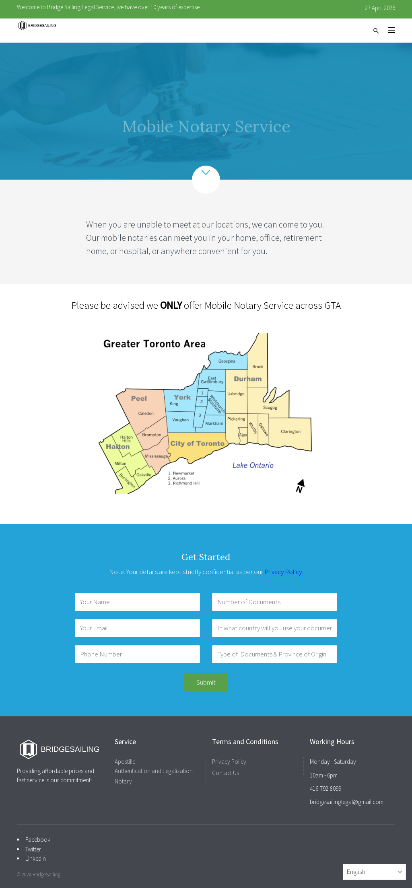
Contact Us (225, 773)
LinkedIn (35, 858)
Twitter (33, 849)
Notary (123, 781)
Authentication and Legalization (154, 771)
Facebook (37, 839)
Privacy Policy (283, 571)
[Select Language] (374, 872)
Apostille (125, 761)
